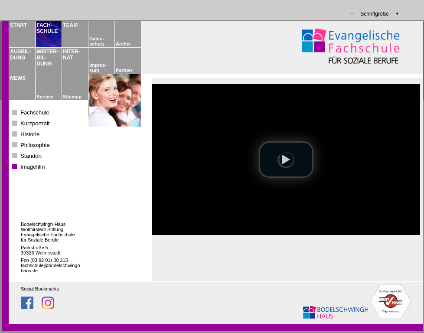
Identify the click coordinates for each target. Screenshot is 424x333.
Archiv (123, 43)
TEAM (70, 25)
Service (44, 96)
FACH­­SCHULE (46, 28)
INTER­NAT (71, 55)
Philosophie (34, 145)
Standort (31, 156)
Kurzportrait (34, 123)
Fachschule (34, 112)
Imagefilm (32, 166)
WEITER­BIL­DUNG (46, 58)
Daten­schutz (96, 41)
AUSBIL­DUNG (20, 55)
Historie (29, 134)
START (18, 25)
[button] (286, 159)
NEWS (18, 78)
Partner (124, 70)
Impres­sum (98, 67)
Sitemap (72, 96)
